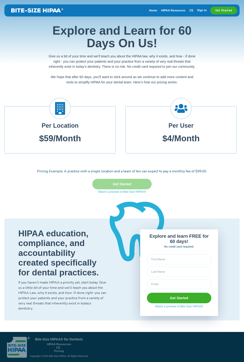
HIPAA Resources (173, 10)
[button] (203, 10)
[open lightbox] (122, 192)
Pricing (59, 351)
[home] (36, 10)
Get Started (223, 10)
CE (191, 10)
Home (153, 10)
